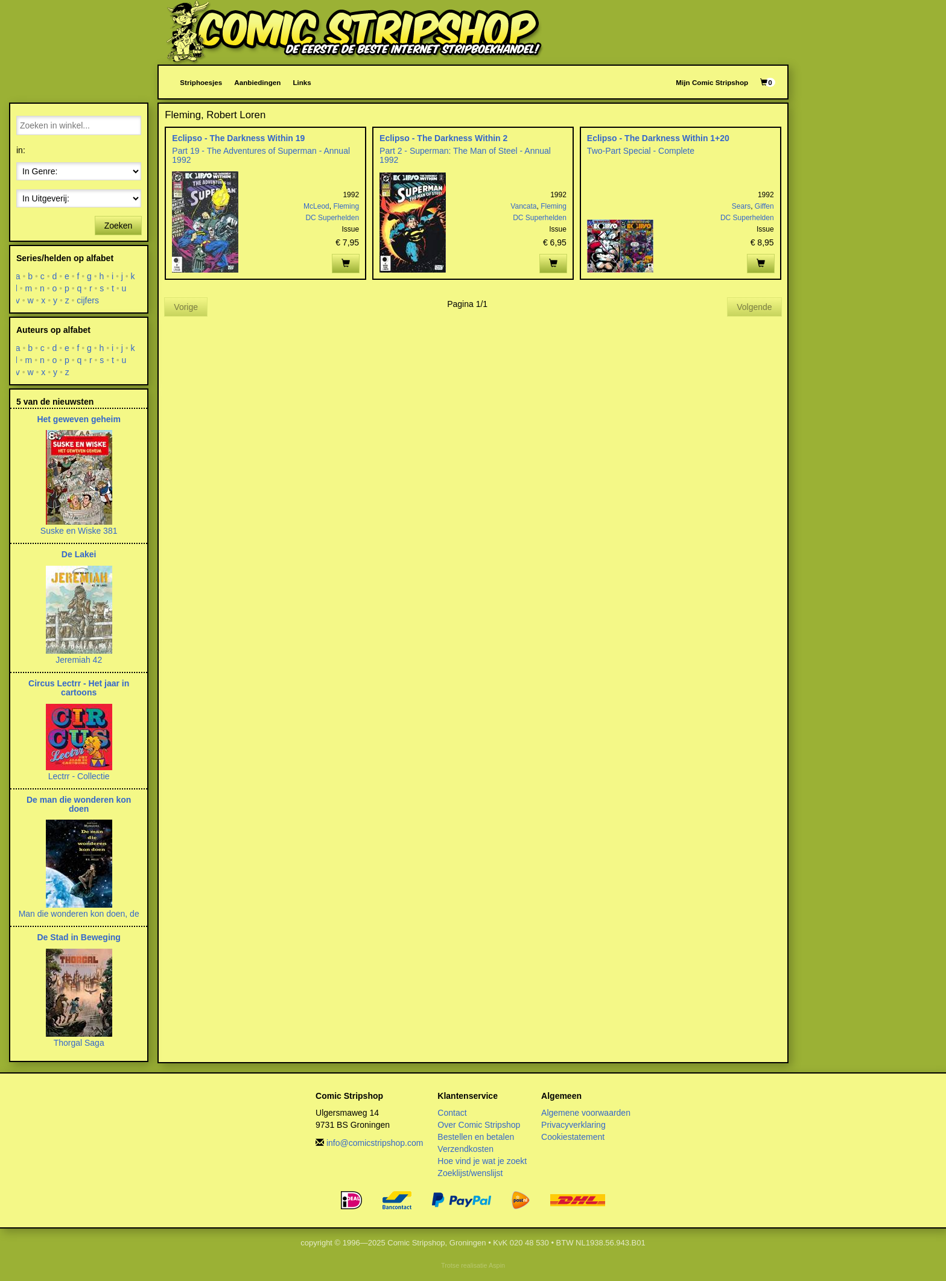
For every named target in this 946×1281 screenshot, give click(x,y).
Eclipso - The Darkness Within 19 (238, 138)
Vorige (186, 307)
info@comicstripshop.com (375, 1143)
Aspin (497, 1265)
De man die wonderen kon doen (79, 804)
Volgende (754, 307)
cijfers (88, 300)
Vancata (523, 206)
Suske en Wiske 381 (79, 531)
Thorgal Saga (79, 1043)
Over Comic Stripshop (478, 1125)
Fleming (346, 206)
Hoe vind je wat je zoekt (482, 1161)
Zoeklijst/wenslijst (470, 1173)
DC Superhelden (332, 218)
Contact (451, 1113)
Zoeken (118, 225)
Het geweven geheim (79, 419)
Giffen (764, 206)
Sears (741, 206)
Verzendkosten (465, 1149)
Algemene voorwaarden (585, 1113)
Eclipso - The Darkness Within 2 (443, 138)
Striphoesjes (201, 82)
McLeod (316, 206)
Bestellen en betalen (475, 1137)
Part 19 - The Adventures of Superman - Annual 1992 (261, 155)
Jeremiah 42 (79, 660)
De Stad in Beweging (78, 937)
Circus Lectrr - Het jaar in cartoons (78, 687)
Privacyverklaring (573, 1125)
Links (302, 82)
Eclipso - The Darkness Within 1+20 (658, 138)
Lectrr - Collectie (79, 776)
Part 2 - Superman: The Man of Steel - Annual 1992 (465, 155)
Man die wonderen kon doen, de (79, 914)
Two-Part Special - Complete (640, 151)
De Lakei (79, 554)
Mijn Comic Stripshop (712, 82)
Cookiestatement (573, 1137)
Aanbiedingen (257, 82)
